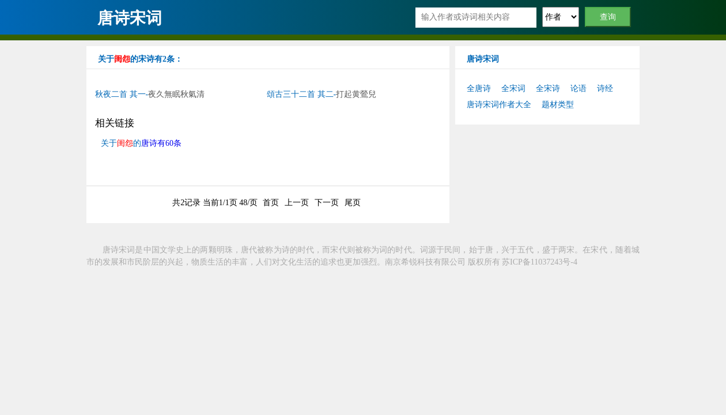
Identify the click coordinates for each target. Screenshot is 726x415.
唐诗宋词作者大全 (499, 104)
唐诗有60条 (161, 143)
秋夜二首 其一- (150, 94)
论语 (578, 88)
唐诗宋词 (129, 18)
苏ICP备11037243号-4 (539, 262)
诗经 (605, 88)
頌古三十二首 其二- (321, 94)
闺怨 (122, 59)
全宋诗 (548, 88)
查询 (608, 17)
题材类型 (558, 104)
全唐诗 (479, 88)
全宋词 (513, 88)
